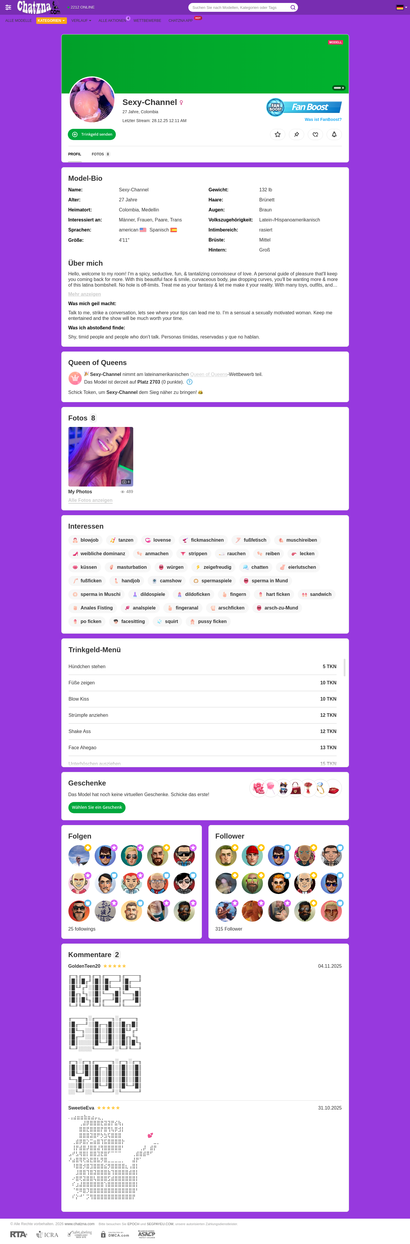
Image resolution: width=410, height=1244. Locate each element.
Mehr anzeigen (84, 294)
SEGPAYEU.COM (160, 1224)
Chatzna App (182, 20)
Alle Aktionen (114, 20)
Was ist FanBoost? (323, 119)
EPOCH (133, 1224)
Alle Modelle (18, 21)
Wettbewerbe (147, 21)
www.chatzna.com (80, 1224)
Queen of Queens (208, 374)
